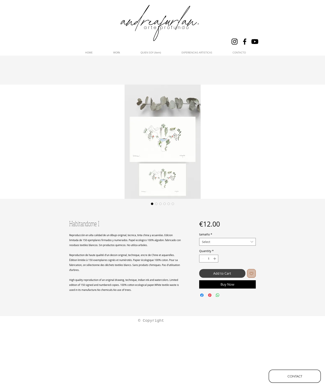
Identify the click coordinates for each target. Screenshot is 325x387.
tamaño (205, 234)
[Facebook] (245, 42)
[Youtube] (255, 42)
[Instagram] (234, 42)
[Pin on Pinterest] (209, 295)
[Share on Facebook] (201, 295)
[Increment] (215, 258)
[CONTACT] (295, 376)
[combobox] (227, 242)
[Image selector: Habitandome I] (152, 204)
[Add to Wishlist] (251, 273)
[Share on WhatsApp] (217, 295)
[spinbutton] (208, 258)
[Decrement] (202, 258)
